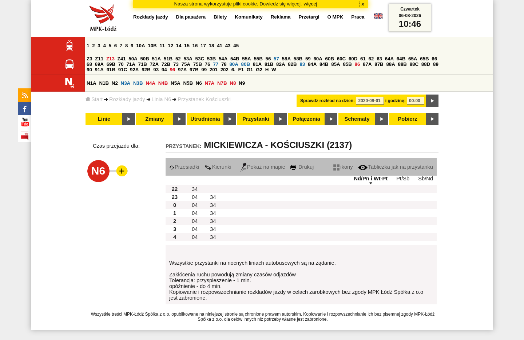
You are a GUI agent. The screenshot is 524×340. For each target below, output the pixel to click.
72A (154, 64)
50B (144, 58)
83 (302, 64)
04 (195, 197)
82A (280, 64)
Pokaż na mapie (262, 167)
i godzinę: (395, 100)
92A (134, 69)
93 (156, 69)
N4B (163, 83)
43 (228, 45)
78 (224, 64)
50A (132, 58)
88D (425, 64)
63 (379, 58)
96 (172, 69)
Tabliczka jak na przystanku (395, 167)
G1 (250, 69)
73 (176, 64)
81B (269, 64)
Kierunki (218, 167)
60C (341, 58)
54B (234, 58)
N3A (126, 83)
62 (371, 58)
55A (246, 58)
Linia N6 (161, 99)
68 (89, 64)
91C (122, 69)
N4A (150, 83)
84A (312, 64)
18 (211, 45)
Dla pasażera (191, 17)
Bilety (220, 17)
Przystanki (255, 119)
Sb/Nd (425, 178)
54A (223, 58)
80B (245, 64)
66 (434, 58)
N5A (175, 83)
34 (195, 189)
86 (357, 64)
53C (199, 58)
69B (111, 64)
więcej (310, 4)
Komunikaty (248, 17)
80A (233, 64)
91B (111, 69)
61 (363, 58)
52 (178, 58)
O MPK (336, 17)
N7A (210, 83)
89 (435, 64)
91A (99, 69)
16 (195, 45)
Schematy (356, 119)
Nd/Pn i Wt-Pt (371, 178)
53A (187, 58)
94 (164, 69)
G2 (259, 69)
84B (323, 64)
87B (378, 64)
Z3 (89, 58)
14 (179, 45)
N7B (222, 83)
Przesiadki (184, 167)
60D (353, 58)
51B (168, 58)
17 (203, 45)
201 (214, 69)
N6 (199, 83)
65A (412, 58)
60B (329, 58)
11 (162, 45)
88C (414, 64)
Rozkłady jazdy (127, 99)
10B (152, 45)
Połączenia (306, 119)
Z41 (122, 58)
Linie (104, 119)
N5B (188, 83)
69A (99, 64)
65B (424, 58)
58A (286, 58)
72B (166, 64)
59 (308, 58)
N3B (138, 83)
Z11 (99, 58)
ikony (343, 167)
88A (390, 64)
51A (156, 58)
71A (130, 64)
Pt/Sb (402, 178)
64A (389, 58)
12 (170, 45)
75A (186, 64)
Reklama (281, 17)
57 (276, 58)
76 (207, 64)
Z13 (110, 58)
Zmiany (154, 119)
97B (194, 69)
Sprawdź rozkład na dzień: (327, 100)
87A (367, 64)
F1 (241, 69)
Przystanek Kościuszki (204, 99)
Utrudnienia (205, 119)
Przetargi (308, 17)
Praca (357, 17)
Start (94, 99)
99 (204, 69)
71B (142, 64)
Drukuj (302, 167)
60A (317, 58)
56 (268, 58)
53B (211, 58)
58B (298, 58)
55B (258, 58)
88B (402, 64)
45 (236, 45)
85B (347, 64)
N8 (233, 83)
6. (233, 69)
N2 (115, 83)
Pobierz (407, 119)
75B (197, 64)
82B (292, 64)
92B (146, 69)
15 (187, 45)
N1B (104, 83)
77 (215, 64)
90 (89, 69)
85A (335, 64)
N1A (91, 83)
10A (140, 45)
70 (121, 64)
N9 (242, 83)
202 (225, 69)
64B (401, 58)
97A (182, 69)
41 (219, 45)
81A (257, 64)
